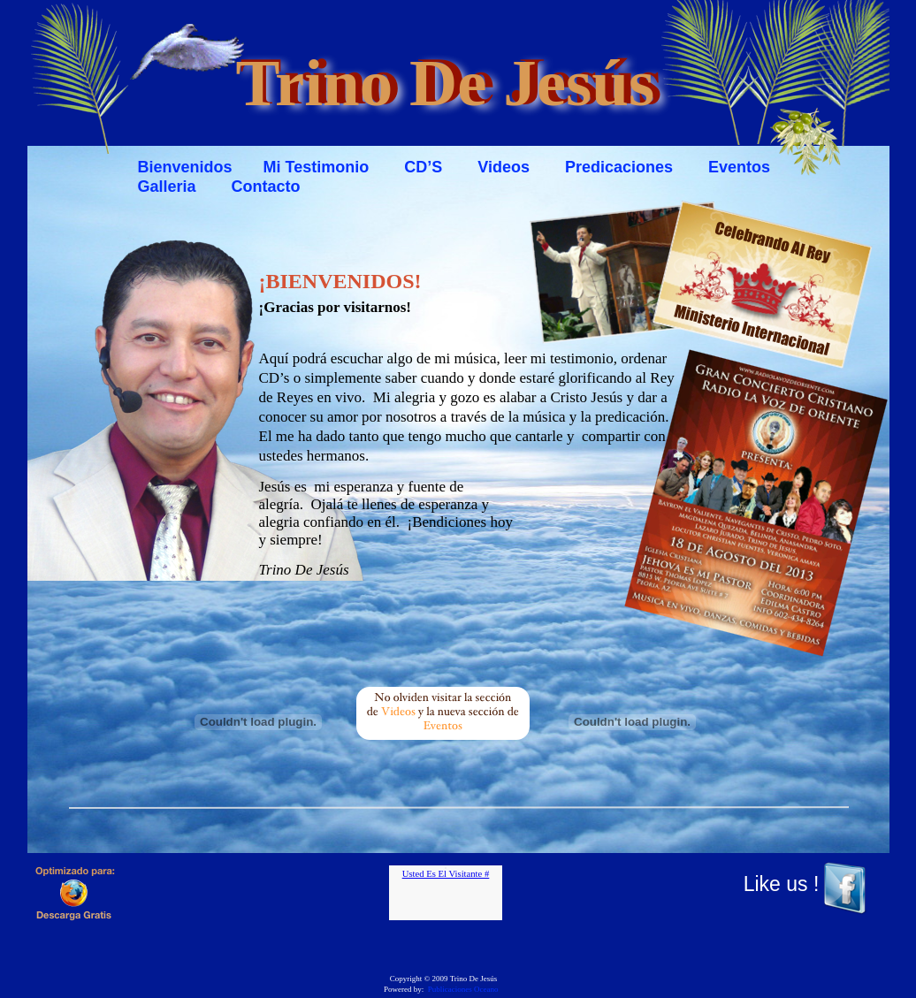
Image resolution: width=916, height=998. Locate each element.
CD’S (423, 167)
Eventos (741, 167)
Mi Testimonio (316, 167)
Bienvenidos (185, 167)
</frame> (446, 892)
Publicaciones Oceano (463, 989)
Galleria (167, 186)
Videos (503, 167)
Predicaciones (619, 167)
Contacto (266, 186)
